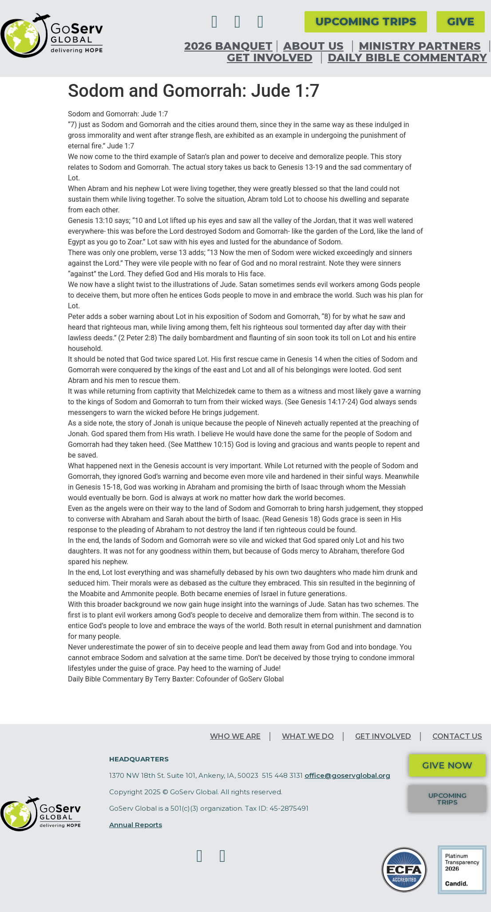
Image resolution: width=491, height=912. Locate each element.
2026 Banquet (228, 46)
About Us (315, 46)
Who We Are (235, 736)
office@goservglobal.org (347, 775)
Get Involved (272, 58)
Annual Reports (135, 824)
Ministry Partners (422, 46)
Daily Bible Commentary (407, 58)
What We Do (308, 736)
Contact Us (457, 736)
